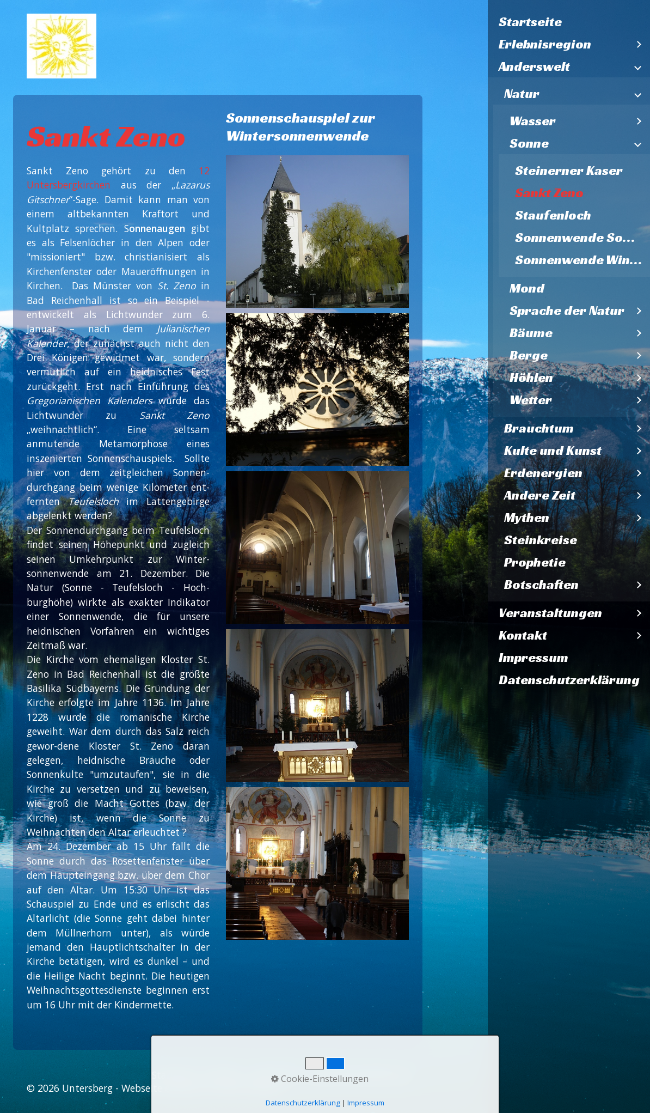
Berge (529, 355)
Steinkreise (540, 540)
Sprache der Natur (567, 310)
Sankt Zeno (549, 193)
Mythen (526, 517)
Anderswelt (534, 66)
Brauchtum (539, 428)
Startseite (530, 22)
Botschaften (541, 584)
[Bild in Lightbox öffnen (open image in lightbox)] (317, 231)
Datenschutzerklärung (569, 680)
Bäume (531, 333)
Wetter (531, 400)
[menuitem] (569, 22)
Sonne (529, 143)
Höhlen (531, 377)
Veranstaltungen (550, 613)
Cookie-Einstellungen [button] (320, 1079)
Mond (527, 288)
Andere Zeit (539, 495)
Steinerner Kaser (569, 170)
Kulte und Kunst (553, 450)
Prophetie (535, 562)
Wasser (533, 121)
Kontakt (523, 635)
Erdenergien (543, 473)
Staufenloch (553, 215)
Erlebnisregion (545, 44)
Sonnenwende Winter (582, 260)
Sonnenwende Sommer (583, 237)
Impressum (533, 657)
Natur (521, 94)
